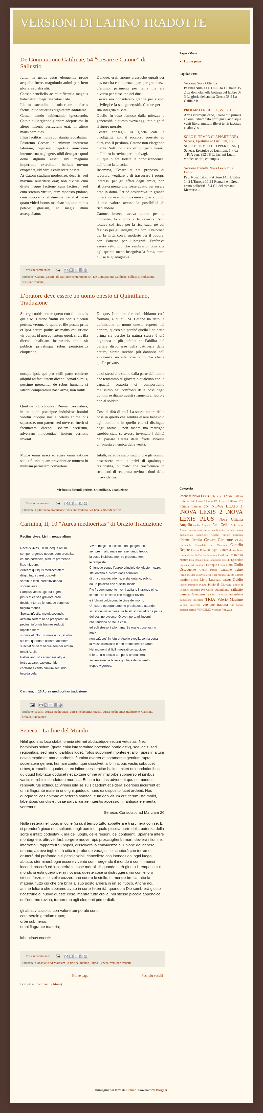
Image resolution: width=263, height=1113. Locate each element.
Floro (229, 565)
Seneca (104, 963)
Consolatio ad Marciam (50, 963)
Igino (239, 569)
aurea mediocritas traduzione (121, 711)
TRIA (210, 599)
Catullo (197, 540)
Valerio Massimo (230, 599)
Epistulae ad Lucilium (192, 564)
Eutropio (211, 565)
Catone (39, 277)
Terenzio (222, 594)
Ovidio (238, 580)
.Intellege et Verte (221, 496)
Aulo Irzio (237, 524)
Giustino (226, 569)
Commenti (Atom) (49, 984)
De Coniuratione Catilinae (109, 277)
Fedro (221, 564)
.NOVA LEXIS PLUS (211, 515)
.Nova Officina (230, 519)
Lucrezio (215, 580)
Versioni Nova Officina (200, 83)
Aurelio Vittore (220, 534)
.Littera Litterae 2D (194, 506)
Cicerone (225, 539)
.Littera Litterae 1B (206, 501)
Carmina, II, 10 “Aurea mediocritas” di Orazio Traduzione (91, 523)
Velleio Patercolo (190, 604)
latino (94, 963)
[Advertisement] (211, 306)
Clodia (239, 540)
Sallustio (133, 277)
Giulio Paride (208, 569)
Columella (185, 544)
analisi (39, 711)
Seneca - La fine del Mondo (54, 730)
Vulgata (227, 609)
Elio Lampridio (212, 559)
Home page (80, 976)
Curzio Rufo (198, 549)
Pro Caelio (207, 589)
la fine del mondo (78, 963)
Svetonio (198, 594)
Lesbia (195, 579)
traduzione (147, 277)
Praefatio (195, 589)
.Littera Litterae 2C (230, 501)
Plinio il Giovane (219, 584)
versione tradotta (32, 282)
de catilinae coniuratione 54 (74, 277)
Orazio (26, 716)
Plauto (203, 584)
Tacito (210, 594)
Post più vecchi (152, 976)
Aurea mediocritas (57, 711)
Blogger (161, 1090)
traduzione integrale (191, 599)
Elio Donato (196, 559)
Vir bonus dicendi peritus (105, 510)
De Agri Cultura (217, 550)
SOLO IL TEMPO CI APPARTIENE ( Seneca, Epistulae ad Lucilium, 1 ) (211, 139)
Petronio (193, 584)
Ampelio (186, 525)
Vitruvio (216, 609)
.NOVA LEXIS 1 (226, 506)
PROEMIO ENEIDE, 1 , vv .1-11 (208, 110)
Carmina (146, 711)
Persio (183, 584)
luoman (131, 1090)
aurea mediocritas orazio (85, 711)
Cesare (50, 277)
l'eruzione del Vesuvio (192, 574)
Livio (203, 580)
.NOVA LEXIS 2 (201, 512)
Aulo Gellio (221, 525)
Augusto (206, 524)
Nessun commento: (38, 270)
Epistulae (237, 560)
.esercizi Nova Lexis (194, 496)
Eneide (226, 559)
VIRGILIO (204, 609)
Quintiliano (42, 510)
